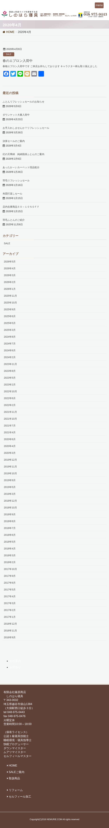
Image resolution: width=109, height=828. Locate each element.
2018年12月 (10, 500)
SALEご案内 (16, 772)
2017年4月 (10, 596)
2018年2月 (10, 562)
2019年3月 (10, 493)
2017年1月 (10, 616)
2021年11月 (10, 411)
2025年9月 (10, 309)
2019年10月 (10, 473)
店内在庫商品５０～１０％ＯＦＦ (21, 206)
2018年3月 (10, 555)
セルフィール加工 (20, 796)
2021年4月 (10, 432)
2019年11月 (10, 466)
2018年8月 (10, 521)
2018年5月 (10, 541)
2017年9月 (10, 575)
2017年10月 (10, 569)
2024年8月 (10, 336)
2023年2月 (10, 384)
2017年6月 (10, 582)
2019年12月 (10, 459)
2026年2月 (10, 282)
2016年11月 (10, 630)
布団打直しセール (12, 193)
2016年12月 (10, 623)
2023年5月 (10, 377)
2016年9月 (10, 637)
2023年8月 (10, 370)
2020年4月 (10, 446)
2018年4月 (10, 548)
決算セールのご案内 (14, 141)
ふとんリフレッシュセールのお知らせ (23, 101)
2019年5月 (10, 487)
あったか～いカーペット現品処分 (21, 167)
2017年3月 (10, 603)
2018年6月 (10, 534)
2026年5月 (10, 261)
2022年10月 (10, 391)
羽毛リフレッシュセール (16, 180)
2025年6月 (10, 316)
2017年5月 (10, 589)
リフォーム (16, 790)
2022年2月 (10, 405)
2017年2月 (10, 610)
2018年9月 (10, 514)
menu (99, 5)
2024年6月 (10, 350)
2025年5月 (10, 323)
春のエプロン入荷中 (18, 60)
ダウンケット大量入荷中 (16, 114)
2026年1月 (10, 289)
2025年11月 (10, 295)
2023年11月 (10, 364)
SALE (8, 54)
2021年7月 (10, 425)
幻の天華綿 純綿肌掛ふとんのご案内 (23, 154)
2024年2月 (10, 357)
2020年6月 (10, 439)
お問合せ (15, 667)
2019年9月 (10, 480)
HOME (13, 765)
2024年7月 (10, 343)
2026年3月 (10, 275)
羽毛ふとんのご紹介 (14, 219)
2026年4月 (10, 268)
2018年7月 (10, 528)
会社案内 (15, 660)
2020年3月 (10, 452)
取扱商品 (14, 778)
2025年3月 (10, 330)
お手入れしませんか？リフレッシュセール (26, 127)
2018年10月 (10, 507)
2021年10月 (10, 418)
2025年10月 (10, 302)
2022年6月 (10, 398)
